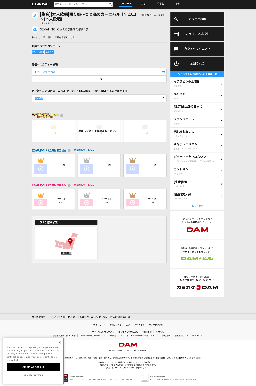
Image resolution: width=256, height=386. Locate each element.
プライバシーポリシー (90, 336)
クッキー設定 (110, 336)
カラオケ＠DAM (156, 325)
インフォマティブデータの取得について (138, 336)
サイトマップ (99, 325)
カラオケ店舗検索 (197, 33)
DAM (128, 325)
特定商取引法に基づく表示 (64, 336)
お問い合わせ (115, 325)
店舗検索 (66, 253)
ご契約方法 (165, 336)
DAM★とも (139, 325)
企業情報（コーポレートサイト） (189, 336)
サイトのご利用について (103, 332)
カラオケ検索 (197, 19)
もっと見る (197, 206)
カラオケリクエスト (197, 48)
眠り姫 (39, 98)
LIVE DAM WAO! (45, 72)
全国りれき (197, 63)
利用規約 (160, 332)
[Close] (59, 362)
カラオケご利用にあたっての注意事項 (135, 332)
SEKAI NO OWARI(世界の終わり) (65, 29)
